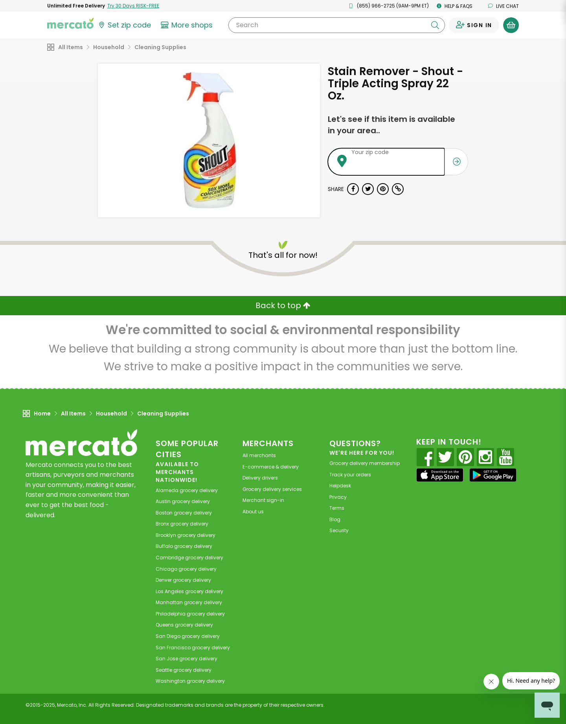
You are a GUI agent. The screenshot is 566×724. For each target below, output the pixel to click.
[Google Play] (492, 475)
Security (339, 530)
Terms (336, 508)
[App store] (439, 475)
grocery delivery (187, 490)
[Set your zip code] (124, 25)
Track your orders (350, 474)
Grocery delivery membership (364, 463)
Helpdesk (340, 485)
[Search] (336, 25)
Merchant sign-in (263, 500)
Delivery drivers (260, 477)
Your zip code (370, 152)
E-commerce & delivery (271, 466)
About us (253, 511)
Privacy (338, 497)
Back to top (283, 305)
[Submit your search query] (435, 25)
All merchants (259, 455)
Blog (334, 519)
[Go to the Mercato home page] (70, 23)
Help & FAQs (454, 6)
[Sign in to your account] (474, 25)
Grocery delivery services (272, 489)
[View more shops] (188, 25)
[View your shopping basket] (511, 25)
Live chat (503, 6)
